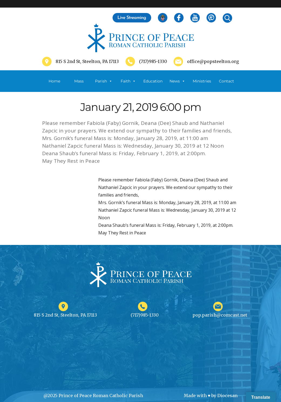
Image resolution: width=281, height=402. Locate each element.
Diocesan (227, 395)
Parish (103, 81)
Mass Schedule (79, 85)
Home (54, 81)
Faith (128, 81)
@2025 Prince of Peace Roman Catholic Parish (93, 395)
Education (152, 81)
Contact (226, 81)
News (177, 81)
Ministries (202, 85)
